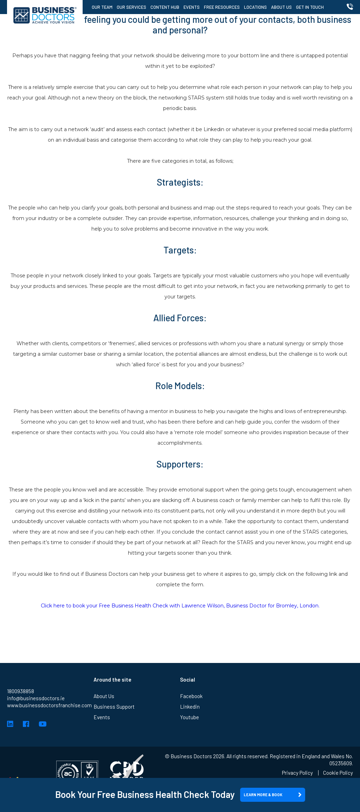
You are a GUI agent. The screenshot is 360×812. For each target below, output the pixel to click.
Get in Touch (310, 7)
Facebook (191, 696)
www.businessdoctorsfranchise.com (49, 705)
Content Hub (164, 7)
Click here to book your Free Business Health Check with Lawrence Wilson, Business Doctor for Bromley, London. (180, 605)
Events (192, 7)
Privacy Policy (297, 772)
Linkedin (190, 706)
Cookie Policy (338, 772)
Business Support (114, 706)
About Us (281, 7)
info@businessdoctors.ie (36, 698)
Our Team (102, 7)
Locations (255, 7)
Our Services (131, 7)
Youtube (189, 717)
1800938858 (20, 691)
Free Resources (222, 7)
